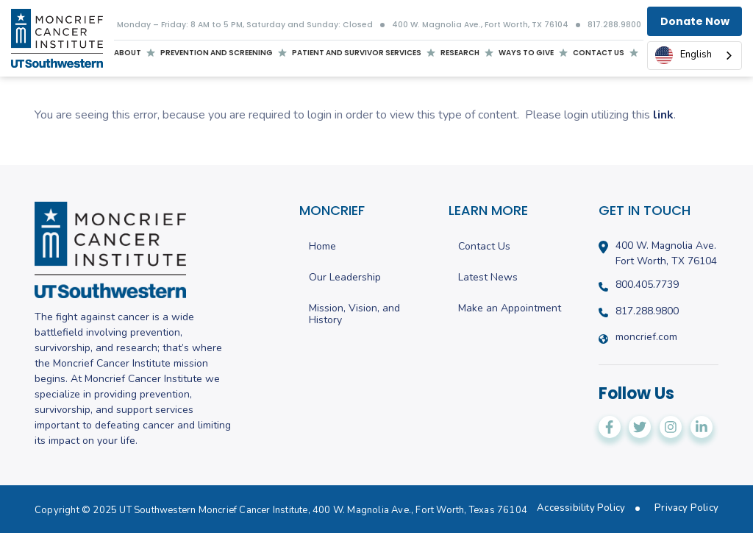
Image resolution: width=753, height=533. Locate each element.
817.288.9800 (614, 25)
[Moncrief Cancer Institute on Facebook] (610, 427)
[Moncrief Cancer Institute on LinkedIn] (701, 427)
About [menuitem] (127, 55)
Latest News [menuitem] (488, 278)
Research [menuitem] (459, 52)
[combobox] (694, 55)
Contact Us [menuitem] (484, 247)
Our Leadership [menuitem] (345, 278)
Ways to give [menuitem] (526, 52)
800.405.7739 (647, 285)
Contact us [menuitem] (598, 52)
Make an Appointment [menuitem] (509, 309)
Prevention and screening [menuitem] (216, 55)
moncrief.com (646, 337)
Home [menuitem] (322, 247)
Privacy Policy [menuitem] (686, 508)
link (663, 115)
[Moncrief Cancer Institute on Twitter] (640, 427)
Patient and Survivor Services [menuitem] (356, 55)
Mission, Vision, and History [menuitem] (354, 315)
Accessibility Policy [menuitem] (581, 508)
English (683, 55)
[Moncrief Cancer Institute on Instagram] (671, 427)
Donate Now (694, 21)
